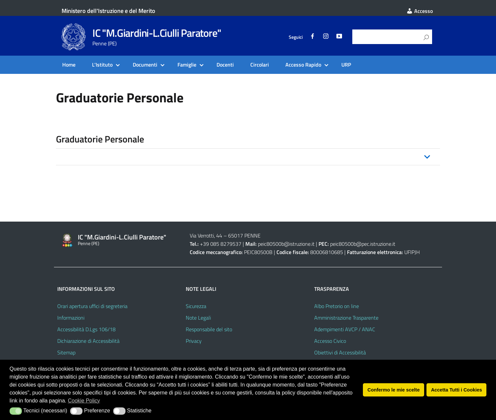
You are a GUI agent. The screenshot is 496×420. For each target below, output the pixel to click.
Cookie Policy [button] (84, 400)
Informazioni (70, 318)
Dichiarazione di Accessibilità (88, 341)
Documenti (145, 65)
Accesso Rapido (303, 65)
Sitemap (66, 352)
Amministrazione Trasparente (346, 318)
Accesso (419, 11)
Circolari (259, 65)
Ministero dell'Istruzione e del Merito (108, 10)
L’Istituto (102, 65)
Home (68, 65)
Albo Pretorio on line (336, 306)
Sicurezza (196, 306)
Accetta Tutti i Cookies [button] (456, 390)
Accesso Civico (330, 341)
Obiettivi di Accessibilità (340, 352)
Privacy (194, 341)
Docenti (225, 65)
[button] (248, 157)
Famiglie (186, 65)
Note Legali (198, 318)
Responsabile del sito (209, 329)
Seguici (296, 37)
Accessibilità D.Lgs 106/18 (86, 329)
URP (346, 65)
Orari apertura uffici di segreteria (92, 306)
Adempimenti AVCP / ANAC (344, 329)
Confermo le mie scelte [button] (394, 390)
